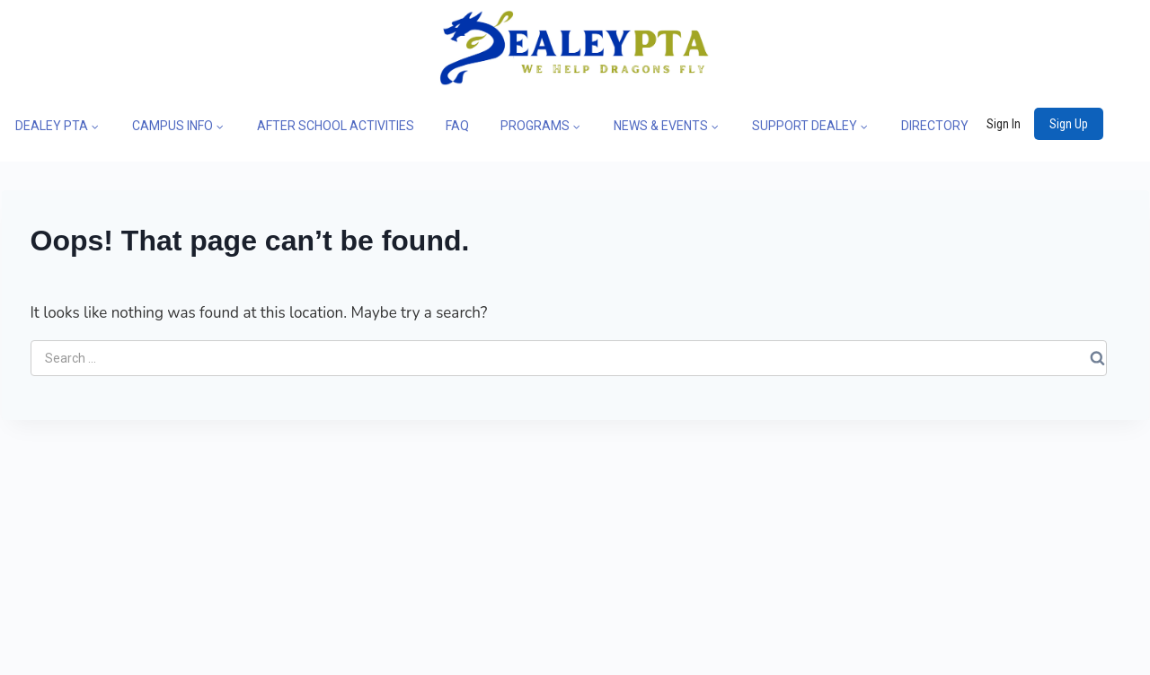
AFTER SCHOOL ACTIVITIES (335, 125)
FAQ (457, 125)
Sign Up (1068, 124)
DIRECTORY (935, 125)
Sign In (1003, 124)
